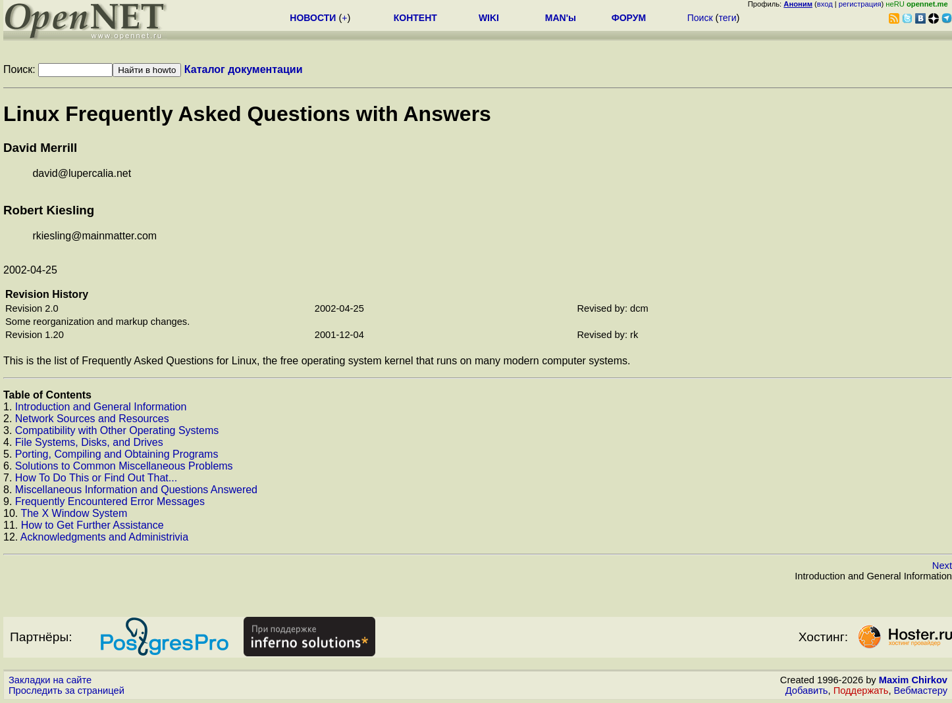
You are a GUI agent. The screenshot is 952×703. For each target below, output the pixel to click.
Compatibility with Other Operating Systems (117, 430)
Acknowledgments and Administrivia (104, 537)
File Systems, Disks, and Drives (89, 442)
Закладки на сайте (50, 680)
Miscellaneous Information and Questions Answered (136, 489)
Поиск (700, 17)
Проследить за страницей (66, 690)
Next (942, 565)
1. (9, 406)
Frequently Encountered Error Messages (110, 501)
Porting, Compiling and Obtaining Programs (117, 454)
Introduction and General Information (101, 406)
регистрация (860, 4)
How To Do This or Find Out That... (96, 477)
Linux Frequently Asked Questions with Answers (247, 114)
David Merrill (40, 148)
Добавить (806, 690)
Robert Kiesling (48, 210)
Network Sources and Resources (92, 418)
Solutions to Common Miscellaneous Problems (124, 466)
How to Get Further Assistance (92, 525)
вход (825, 4)
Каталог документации (243, 69)
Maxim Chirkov (913, 680)
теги (727, 17)
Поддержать (861, 690)
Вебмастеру (920, 690)
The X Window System (73, 513)
